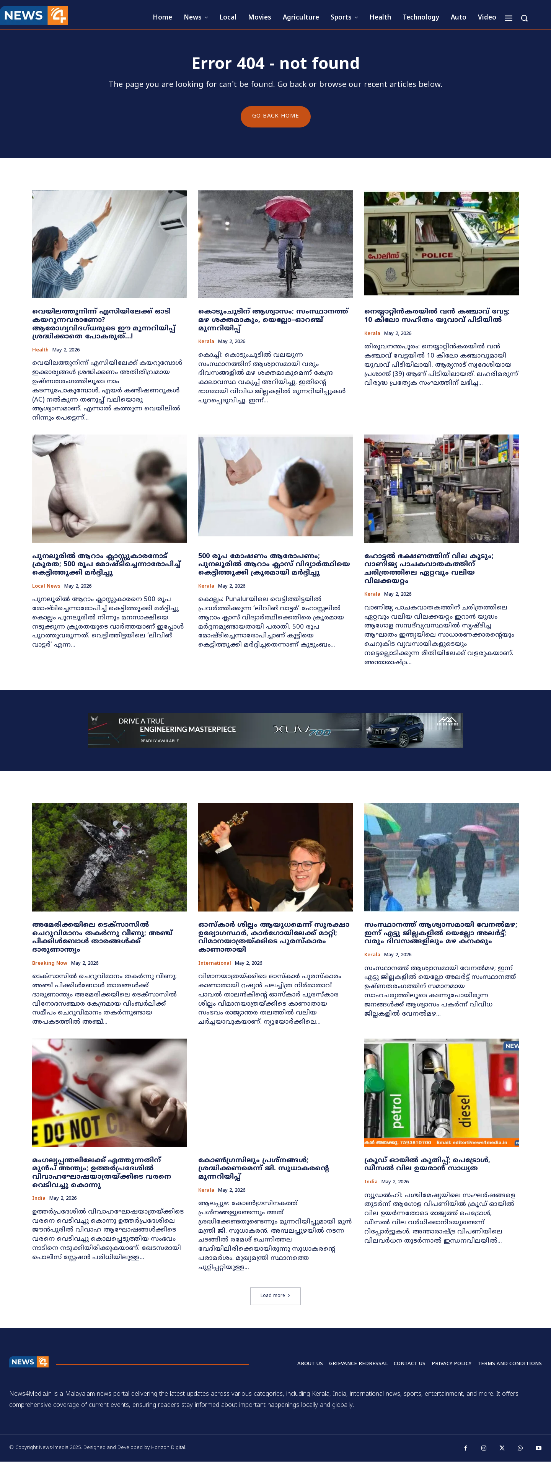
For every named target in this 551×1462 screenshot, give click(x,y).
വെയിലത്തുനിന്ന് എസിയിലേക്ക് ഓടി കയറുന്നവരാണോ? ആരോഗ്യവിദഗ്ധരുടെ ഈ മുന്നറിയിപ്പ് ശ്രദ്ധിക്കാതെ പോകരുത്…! (103, 324)
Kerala (206, 342)
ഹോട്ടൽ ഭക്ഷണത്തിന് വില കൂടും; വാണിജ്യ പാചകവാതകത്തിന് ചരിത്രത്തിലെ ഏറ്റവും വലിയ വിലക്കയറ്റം (429, 569)
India (39, 1199)
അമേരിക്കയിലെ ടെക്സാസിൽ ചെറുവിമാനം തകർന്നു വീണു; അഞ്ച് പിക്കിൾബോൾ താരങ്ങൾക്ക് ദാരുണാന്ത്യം (102, 938)
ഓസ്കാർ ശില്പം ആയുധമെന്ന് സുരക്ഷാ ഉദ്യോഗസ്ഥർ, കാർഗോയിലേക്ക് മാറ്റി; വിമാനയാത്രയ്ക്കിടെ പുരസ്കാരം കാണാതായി (273, 938)
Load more (275, 1296)
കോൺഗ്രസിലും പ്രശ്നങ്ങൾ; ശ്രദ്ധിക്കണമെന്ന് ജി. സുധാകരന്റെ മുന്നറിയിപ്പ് (263, 1168)
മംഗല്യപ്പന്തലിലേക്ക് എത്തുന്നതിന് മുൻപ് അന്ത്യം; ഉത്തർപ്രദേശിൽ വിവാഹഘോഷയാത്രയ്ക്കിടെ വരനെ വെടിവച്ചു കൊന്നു (101, 1173)
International (214, 964)
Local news (46, 587)
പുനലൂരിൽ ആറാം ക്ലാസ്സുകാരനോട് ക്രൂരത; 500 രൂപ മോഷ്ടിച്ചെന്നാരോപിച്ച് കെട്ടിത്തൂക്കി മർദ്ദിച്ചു (106, 564)
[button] (524, 18)
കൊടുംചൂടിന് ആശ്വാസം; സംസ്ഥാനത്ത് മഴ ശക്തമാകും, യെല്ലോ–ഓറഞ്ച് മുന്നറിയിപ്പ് (273, 320)
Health (40, 350)
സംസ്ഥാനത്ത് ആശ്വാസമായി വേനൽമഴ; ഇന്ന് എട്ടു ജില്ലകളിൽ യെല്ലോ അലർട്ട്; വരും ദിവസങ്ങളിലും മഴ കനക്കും (440, 933)
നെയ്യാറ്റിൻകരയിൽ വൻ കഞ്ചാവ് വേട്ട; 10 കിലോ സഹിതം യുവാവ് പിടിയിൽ (437, 316)
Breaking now (49, 964)
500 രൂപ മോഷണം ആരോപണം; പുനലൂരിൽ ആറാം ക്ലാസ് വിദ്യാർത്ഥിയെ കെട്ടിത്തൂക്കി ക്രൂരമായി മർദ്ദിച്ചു (274, 564)
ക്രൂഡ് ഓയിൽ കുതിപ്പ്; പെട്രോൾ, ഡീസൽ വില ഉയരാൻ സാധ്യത (427, 1164)
